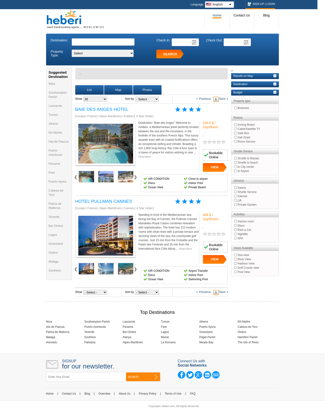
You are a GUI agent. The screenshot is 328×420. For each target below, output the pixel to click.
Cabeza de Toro (248, 326)
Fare (52, 172)
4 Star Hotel (144, 116)
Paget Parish (207, 337)
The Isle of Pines (248, 342)
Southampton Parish (97, 321)
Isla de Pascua (59, 141)
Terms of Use (173, 393)
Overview (104, 393)
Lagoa (53, 234)
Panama (54, 163)
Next (135, 179)
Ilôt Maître (55, 132)
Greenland (56, 243)
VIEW (214, 167)
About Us (124, 393)
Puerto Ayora (57, 181)
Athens (53, 123)
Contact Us (241, 15)
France (92, 116)
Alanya (127, 337)
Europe (80, 116)
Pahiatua (89, 342)
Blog (266, 15)
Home (217, 15)
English (218, 4)
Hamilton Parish (248, 337)
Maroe (165, 337)
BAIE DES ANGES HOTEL (102, 109)
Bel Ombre (56, 226)
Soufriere (55, 270)
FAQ (193, 393)
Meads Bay (206, 342)
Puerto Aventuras (95, 326)
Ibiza (52, 83)
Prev (76, 179)
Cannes (128, 208)
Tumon (53, 114)
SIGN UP (258, 4)
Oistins (53, 252)
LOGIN (270, 4)
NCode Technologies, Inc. (194, 412)
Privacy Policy (147, 393)
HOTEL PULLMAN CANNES (103, 201)
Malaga (54, 261)
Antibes (128, 116)
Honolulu (51, 342)
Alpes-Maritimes (110, 116)
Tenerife (54, 217)
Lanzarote (55, 106)
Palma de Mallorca (57, 332)
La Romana (168, 342)
